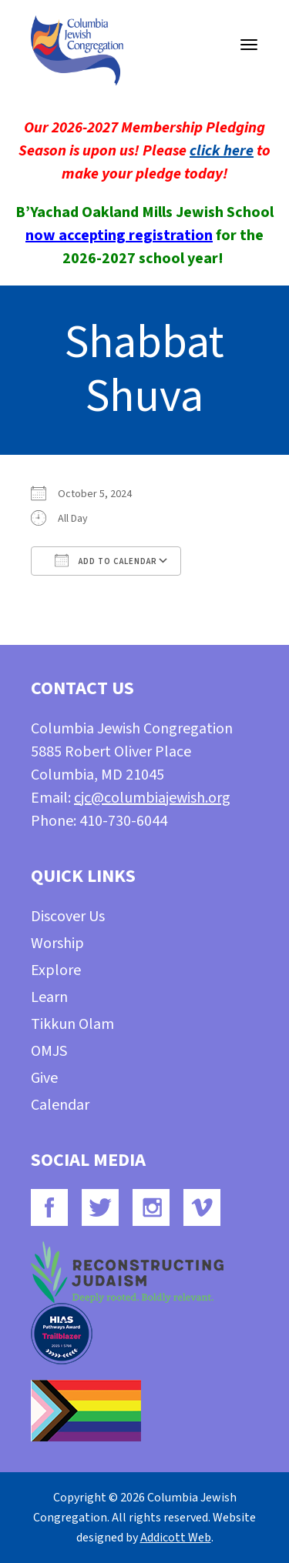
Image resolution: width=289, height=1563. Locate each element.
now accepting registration (119, 235)
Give (44, 1078)
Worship (57, 943)
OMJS (49, 1051)
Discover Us (68, 916)
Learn (49, 997)
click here (222, 151)
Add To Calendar (106, 560)
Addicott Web (175, 1537)
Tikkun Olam (72, 1024)
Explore (56, 970)
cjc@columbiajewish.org (152, 798)
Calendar (60, 1105)
